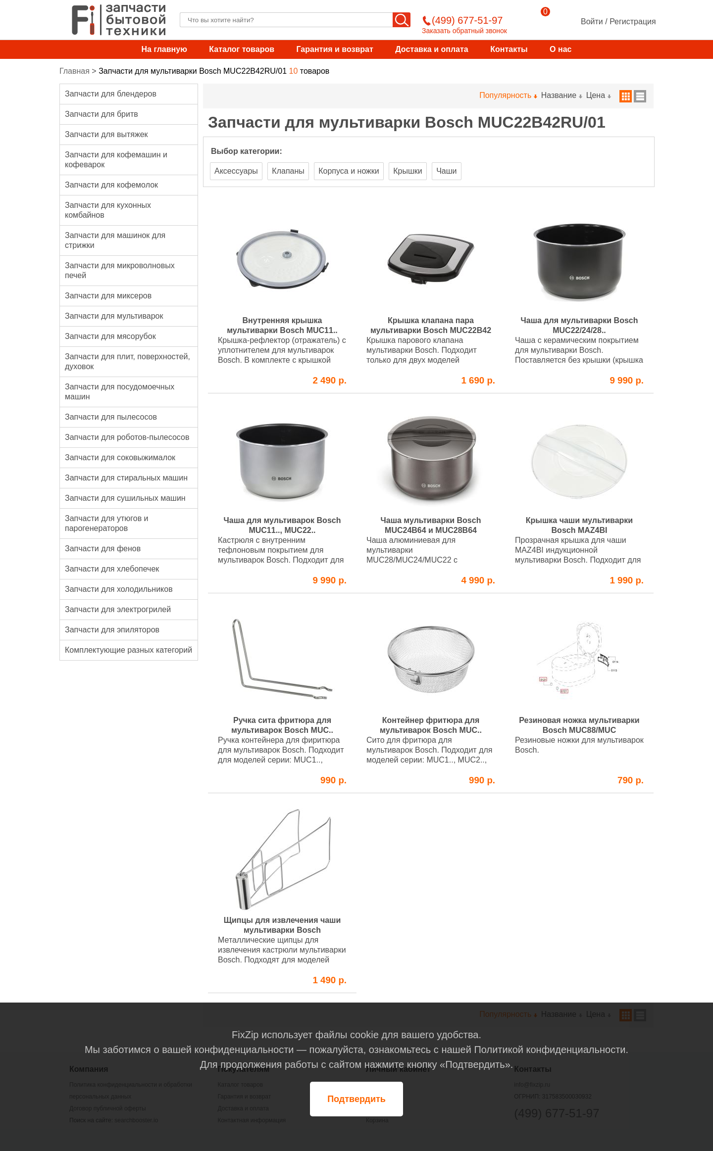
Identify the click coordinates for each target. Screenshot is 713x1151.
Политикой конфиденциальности (549, 1049)
